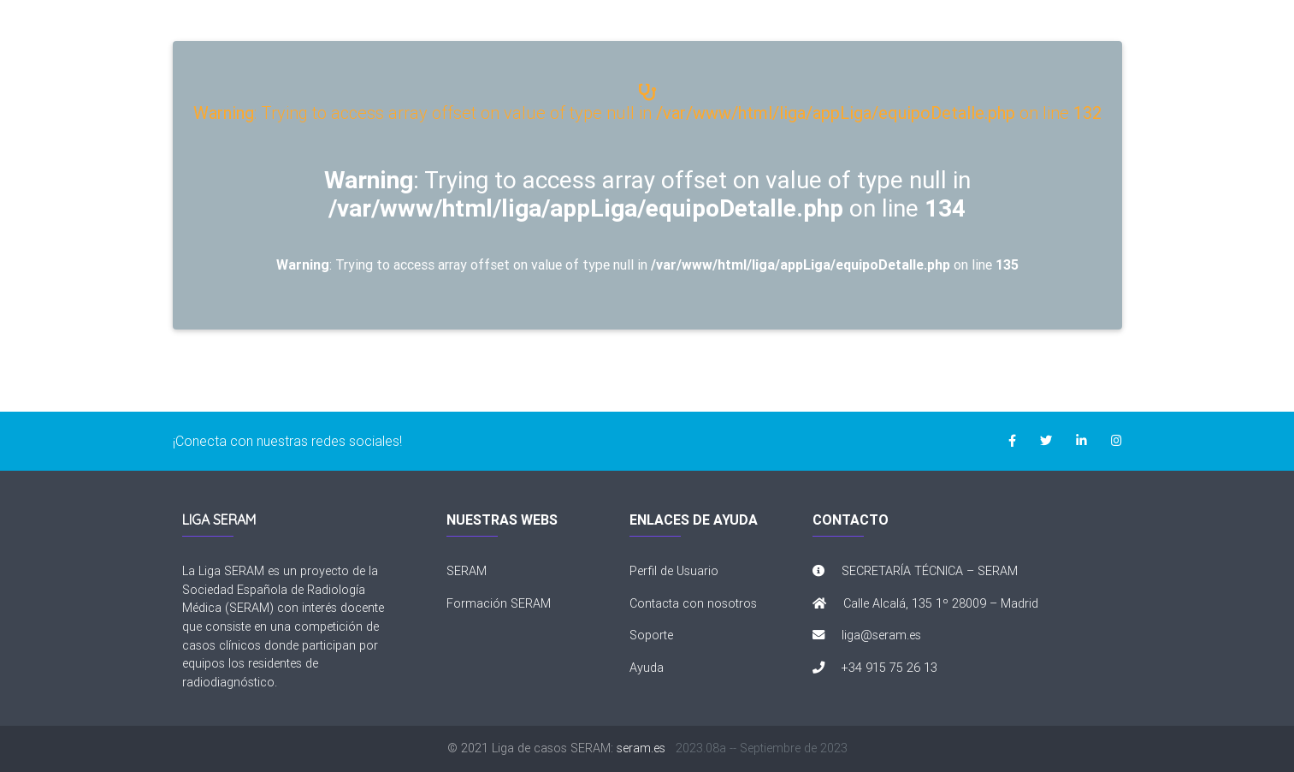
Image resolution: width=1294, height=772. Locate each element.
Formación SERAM (498, 603)
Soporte (651, 635)
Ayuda (646, 667)
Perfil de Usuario (673, 571)
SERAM (466, 571)
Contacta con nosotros (693, 603)
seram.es (641, 748)
